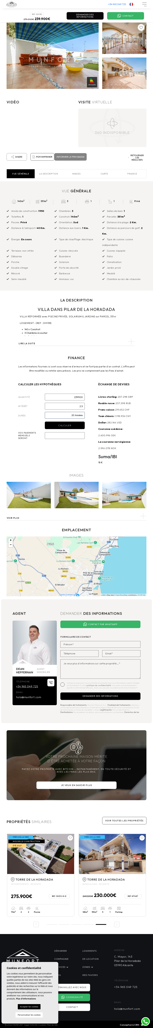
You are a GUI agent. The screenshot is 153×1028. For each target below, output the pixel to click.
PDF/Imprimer (42, 156)
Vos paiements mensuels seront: (27, 435)
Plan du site (52, 1024)
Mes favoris (89, 975)
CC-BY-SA (141, 595)
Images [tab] (76, 173)
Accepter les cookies (29, 1006)
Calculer (64, 425)
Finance (132, 173)
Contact (125, 16)
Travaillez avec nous (73, 987)
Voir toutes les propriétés (124, 820)
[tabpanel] (112, 875)
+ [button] (11, 540)
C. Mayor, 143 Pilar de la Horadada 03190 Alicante (127, 961)
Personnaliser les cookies (29, 1015)
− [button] (11, 545)
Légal (26, 1024)
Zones (86, 967)
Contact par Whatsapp (100, 624)
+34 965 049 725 (117, 4)
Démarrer (60, 951)
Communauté (73, 997)
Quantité (24, 397)
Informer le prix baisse (70, 156)
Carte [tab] (104, 173)
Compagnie (61, 959)
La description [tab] (48, 173)
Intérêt (23, 406)
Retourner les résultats (136, 157)
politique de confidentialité (99, 685)
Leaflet (103, 595)
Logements (89, 951)
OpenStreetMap (122, 595)
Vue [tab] (20, 173)
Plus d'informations (26, 998)
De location (90, 959)
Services (59, 967)
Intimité (33, 1024)
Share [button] (16, 156)
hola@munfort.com (28, 697)
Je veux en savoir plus (76, 785)
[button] (76, 516)
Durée (22, 415)
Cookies (42, 1024)
